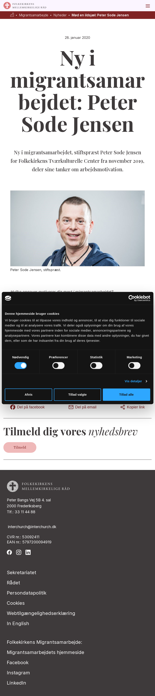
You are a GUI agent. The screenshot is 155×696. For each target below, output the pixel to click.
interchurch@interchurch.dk (32, 526)
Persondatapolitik (26, 592)
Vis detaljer (133, 381)
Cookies (16, 603)
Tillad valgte (77, 394)
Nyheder (60, 15)
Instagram (18, 672)
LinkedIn (16, 682)
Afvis (29, 394)
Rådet (13, 582)
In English (18, 623)
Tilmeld (20, 447)
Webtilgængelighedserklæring (41, 613)
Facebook (17, 662)
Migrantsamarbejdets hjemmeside (45, 652)
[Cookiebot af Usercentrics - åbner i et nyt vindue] (131, 298)
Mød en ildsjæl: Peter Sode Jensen (100, 15)
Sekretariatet (21, 572)
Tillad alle (126, 394)
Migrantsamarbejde (33, 15)
